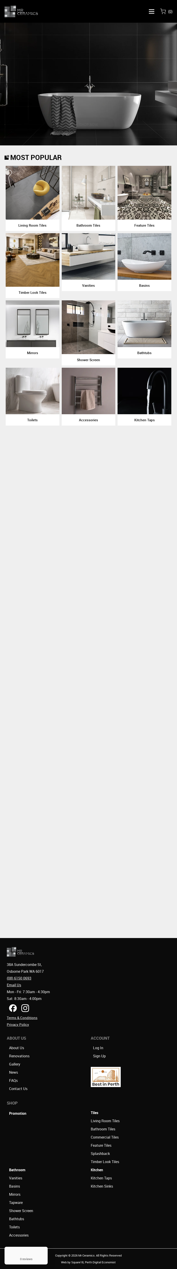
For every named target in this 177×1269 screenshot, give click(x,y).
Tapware (16, 1202)
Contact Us (18, 1088)
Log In (98, 1047)
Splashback (100, 1153)
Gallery (14, 1064)
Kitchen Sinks (102, 1186)
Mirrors (14, 1194)
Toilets (14, 1227)
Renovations (19, 1055)
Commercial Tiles (105, 1137)
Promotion (17, 1113)
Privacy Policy (18, 1024)
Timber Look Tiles (105, 1161)
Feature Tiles (101, 1145)
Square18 (77, 1262)
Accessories (19, 1235)
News (13, 1072)
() (170, 11)
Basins (14, 1186)
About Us (16, 1047)
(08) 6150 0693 (19, 978)
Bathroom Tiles (103, 1129)
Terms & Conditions (22, 1017)
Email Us (14, 984)
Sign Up (99, 1055)
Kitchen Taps (101, 1178)
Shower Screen (21, 1210)
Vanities (15, 1178)
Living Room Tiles (105, 1120)
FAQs (13, 1080)
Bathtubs (16, 1218)
